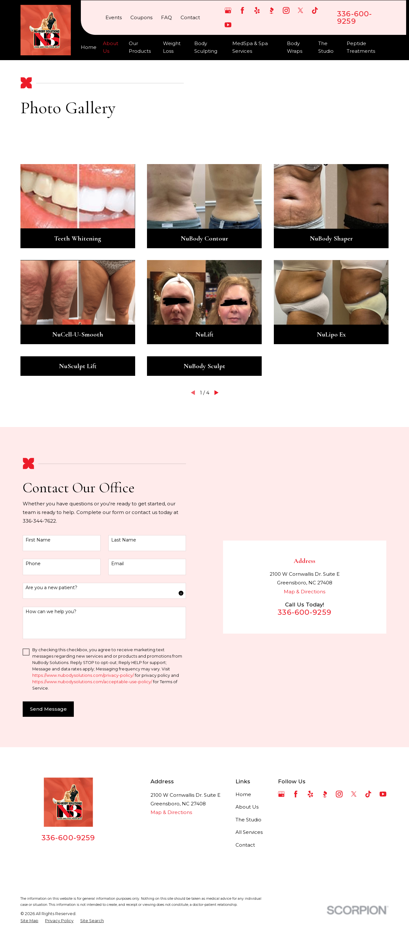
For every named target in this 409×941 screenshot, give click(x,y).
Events (113, 17)
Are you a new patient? (51, 587)
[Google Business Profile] (228, 10)
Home (243, 794)
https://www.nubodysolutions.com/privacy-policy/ (83, 675)
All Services (249, 832)
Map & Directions (304, 592)
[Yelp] (257, 10)
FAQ (166, 17)
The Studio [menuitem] (326, 47)
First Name (38, 540)
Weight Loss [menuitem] (172, 47)
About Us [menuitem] (110, 47)
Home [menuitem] (88, 47)
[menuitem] (29, 921)
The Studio (248, 820)
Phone (33, 563)
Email (117, 563)
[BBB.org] (271, 10)
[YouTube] (228, 24)
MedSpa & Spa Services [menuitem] (250, 47)
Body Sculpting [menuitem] (205, 47)
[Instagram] (286, 10)
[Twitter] (300, 10)
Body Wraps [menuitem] (294, 47)
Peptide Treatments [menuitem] (361, 47)
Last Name (123, 540)
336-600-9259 (354, 17)
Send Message (48, 709)
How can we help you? (51, 611)
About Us (247, 807)
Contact (190, 17)
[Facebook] (242, 10)
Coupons (141, 17)
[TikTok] (315, 10)
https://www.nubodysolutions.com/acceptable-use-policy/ (92, 681)
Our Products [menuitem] (140, 47)
